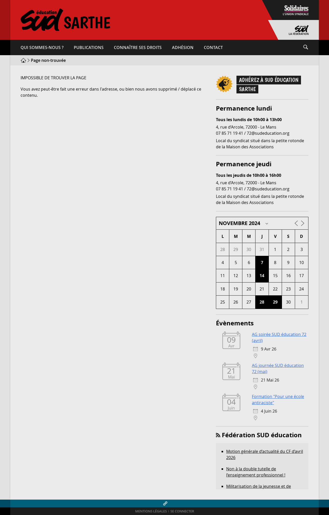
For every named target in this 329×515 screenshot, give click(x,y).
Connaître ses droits (138, 47)
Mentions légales (151, 511)
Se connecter (182, 511)
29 (275, 302)
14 (262, 275)
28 (262, 302)
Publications (89, 47)
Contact (213, 47)
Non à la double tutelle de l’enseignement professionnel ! (255, 472)
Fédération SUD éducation (262, 435)
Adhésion (183, 47)
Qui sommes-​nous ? (42, 47)
